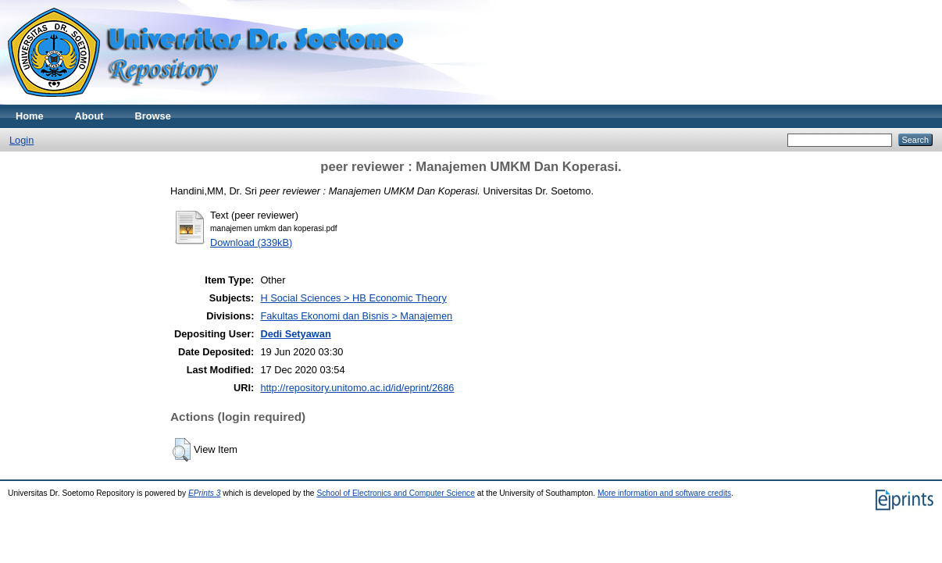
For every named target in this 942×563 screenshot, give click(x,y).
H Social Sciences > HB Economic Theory (353, 298)
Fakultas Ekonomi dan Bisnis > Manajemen (356, 316)
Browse (153, 116)
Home (30, 116)
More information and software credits (664, 493)
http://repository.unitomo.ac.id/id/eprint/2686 (357, 388)
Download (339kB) (251, 242)
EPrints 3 (204, 493)
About (89, 116)
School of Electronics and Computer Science (395, 493)
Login (21, 140)
